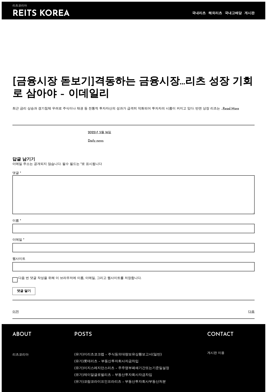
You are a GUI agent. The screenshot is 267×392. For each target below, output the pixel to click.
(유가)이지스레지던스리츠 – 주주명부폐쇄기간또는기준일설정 (121, 368)
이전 (15, 312)
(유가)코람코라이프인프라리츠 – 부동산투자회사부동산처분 (120, 381)
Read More (231, 108)
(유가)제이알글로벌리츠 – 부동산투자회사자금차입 (113, 375)
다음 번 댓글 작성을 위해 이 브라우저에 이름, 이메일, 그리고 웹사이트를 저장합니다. (79, 278)
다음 (251, 312)
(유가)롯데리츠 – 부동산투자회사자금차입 (106, 361)
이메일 (18, 240)
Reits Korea (41, 13)
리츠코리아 (20, 354)
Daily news (96, 140)
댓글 (16, 173)
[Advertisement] (133, 45)
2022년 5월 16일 (99, 132)
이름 (16, 220)
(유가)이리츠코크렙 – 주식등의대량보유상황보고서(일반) (118, 354)
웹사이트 (18, 259)
